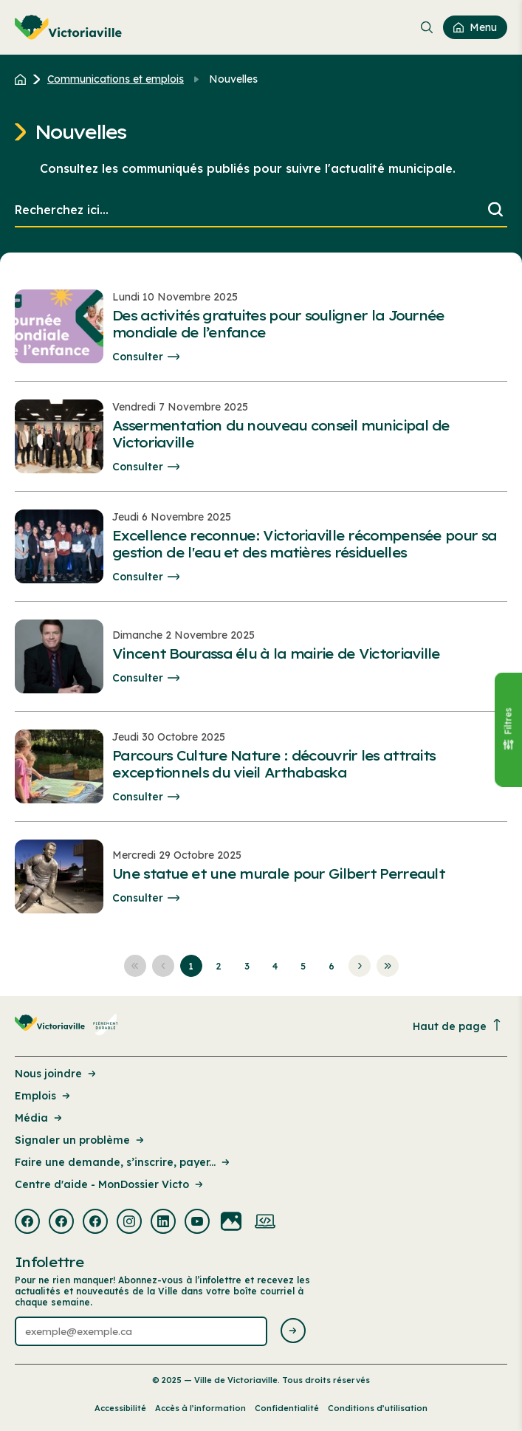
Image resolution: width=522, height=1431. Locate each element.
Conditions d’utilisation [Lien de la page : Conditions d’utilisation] (377, 1408)
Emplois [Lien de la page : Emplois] (43, 1095)
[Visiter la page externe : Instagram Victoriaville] (129, 1223)
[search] (261, 210)
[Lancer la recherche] (495, 211)
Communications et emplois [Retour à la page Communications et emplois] (115, 79)
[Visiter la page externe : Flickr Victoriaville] (231, 1223)
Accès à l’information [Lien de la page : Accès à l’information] (200, 1408)
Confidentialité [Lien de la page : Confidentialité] (287, 1408)
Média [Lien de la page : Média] (39, 1118)
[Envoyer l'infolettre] (293, 1331)
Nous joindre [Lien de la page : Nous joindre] (56, 1073)
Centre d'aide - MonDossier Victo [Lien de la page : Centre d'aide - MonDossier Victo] (110, 1184)
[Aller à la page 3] (247, 966)
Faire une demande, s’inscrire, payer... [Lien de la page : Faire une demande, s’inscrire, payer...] (123, 1162)
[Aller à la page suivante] (360, 965)
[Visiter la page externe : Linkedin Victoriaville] (163, 1223)
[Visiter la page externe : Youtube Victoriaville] (197, 1223)
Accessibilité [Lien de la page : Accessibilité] (120, 1408)
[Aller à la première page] (135, 965)
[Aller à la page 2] (219, 966)
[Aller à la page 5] (303, 966)
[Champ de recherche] (261, 210)
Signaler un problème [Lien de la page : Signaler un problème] (80, 1140)
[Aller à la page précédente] (163, 965)
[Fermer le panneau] (508, 730)
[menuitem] (68, 27)
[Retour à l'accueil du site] (24, 79)
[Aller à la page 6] (331, 966)
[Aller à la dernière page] (388, 965)
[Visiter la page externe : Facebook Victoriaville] (27, 1223)
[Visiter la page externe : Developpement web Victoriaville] (265, 1223)
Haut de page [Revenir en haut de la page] (458, 1026)
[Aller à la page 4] (275, 966)
